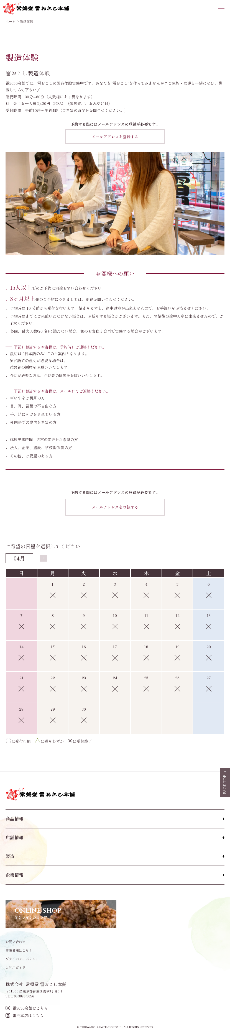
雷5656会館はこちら (27, 1008)
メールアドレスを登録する (115, 136)
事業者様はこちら (19, 950)
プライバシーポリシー (22, 959)
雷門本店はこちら (25, 1015)
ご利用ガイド (15, 967)
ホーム (11, 21)
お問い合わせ (15, 942)
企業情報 (14, 874)
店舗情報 (14, 837)
